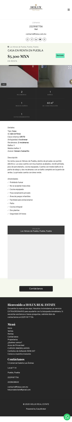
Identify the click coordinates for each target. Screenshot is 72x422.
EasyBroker (41, 409)
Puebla (29, 47)
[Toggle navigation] (68, 9)
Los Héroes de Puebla (17, 47)
